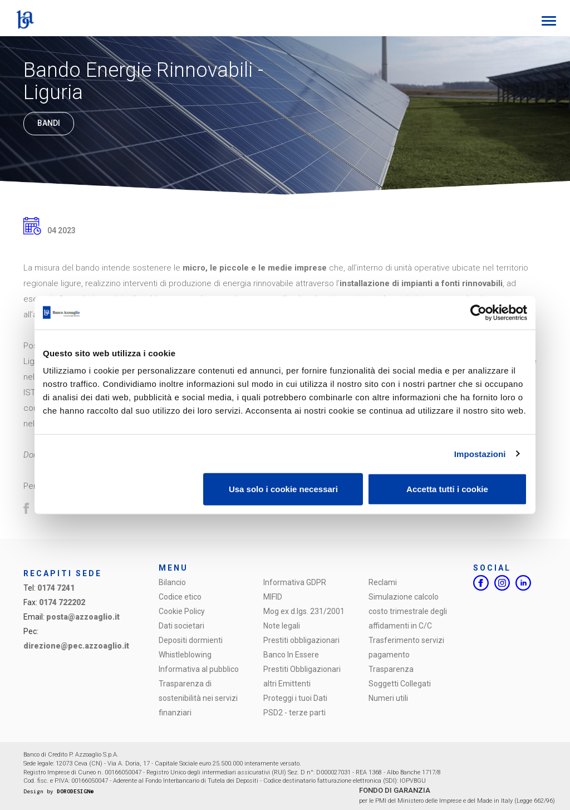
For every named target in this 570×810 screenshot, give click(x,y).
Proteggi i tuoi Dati (295, 698)
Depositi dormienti (191, 640)
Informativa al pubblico (199, 669)
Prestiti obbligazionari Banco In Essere (301, 647)
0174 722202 (62, 602)
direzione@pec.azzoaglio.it (76, 645)
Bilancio (172, 582)
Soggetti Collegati (399, 683)
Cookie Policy (182, 611)
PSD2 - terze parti (294, 712)
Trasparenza (391, 669)
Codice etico (180, 596)
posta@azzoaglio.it (83, 616)
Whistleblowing (185, 654)
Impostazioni (480, 453)
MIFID (272, 596)
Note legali (281, 625)
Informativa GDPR (294, 582)
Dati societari (181, 625)
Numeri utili (388, 698)
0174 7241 (56, 587)
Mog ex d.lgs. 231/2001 (304, 611)
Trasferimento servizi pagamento (406, 647)
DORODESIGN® (75, 791)
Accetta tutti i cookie (447, 489)
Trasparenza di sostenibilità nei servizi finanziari (198, 698)
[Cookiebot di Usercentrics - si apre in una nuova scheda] (478, 312)
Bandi (48, 123)
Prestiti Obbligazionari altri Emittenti (302, 676)
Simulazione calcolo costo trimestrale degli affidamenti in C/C (407, 611)
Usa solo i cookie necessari (283, 489)
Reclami (382, 582)
